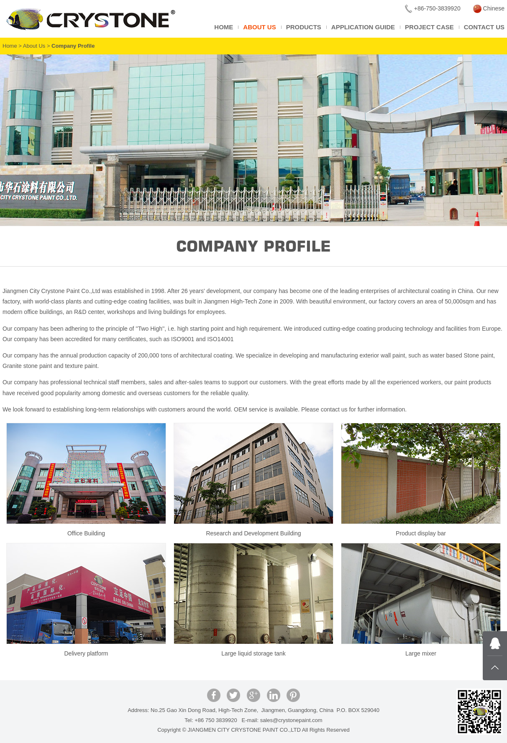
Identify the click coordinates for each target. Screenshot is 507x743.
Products (303, 27)
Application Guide (363, 27)
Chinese (488, 8)
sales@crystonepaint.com (291, 720)
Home (223, 27)
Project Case (429, 27)
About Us (259, 27)
